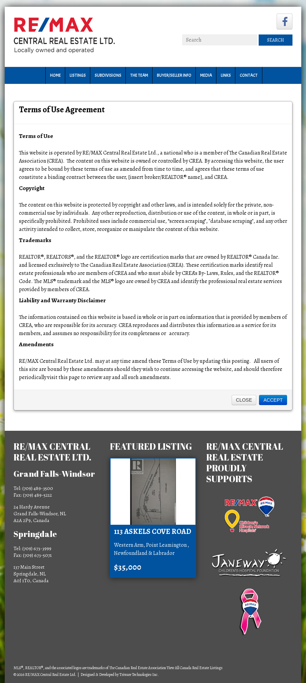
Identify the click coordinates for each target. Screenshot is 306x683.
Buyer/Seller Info (174, 75)
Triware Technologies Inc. (139, 674)
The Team (139, 75)
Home (55, 75)
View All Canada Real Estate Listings (194, 667)
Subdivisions (108, 75)
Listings (78, 75)
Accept (273, 400)
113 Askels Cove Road (152, 531)
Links (226, 75)
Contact (249, 75)
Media (206, 75)
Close (244, 400)
